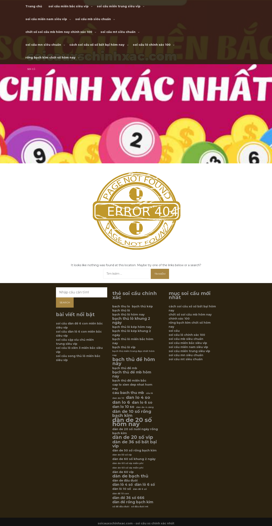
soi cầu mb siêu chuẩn (93, 19)
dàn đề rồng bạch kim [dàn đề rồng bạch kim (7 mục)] (132, 502)
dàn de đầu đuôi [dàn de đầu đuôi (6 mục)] (125, 480)
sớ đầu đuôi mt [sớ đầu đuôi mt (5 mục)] (139, 506)
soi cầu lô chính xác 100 (151, 45)
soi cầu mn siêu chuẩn (43, 45)
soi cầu (174, 331)
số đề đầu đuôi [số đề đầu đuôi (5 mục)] (120, 506)
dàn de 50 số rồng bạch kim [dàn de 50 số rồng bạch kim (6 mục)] (134, 450)
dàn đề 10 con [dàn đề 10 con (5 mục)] (120, 493)
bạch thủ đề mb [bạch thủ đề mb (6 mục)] (124, 368)
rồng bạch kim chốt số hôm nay (50, 57)
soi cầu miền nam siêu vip (46, 19)
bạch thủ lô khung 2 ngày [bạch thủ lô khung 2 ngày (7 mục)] (131, 321)
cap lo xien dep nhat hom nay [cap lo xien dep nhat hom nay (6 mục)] (132, 386)
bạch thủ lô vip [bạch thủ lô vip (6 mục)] (123, 347)
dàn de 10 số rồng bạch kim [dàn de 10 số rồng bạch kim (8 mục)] (131, 413)
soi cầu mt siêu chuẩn (117, 32)
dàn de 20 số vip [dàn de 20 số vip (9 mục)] (132, 437)
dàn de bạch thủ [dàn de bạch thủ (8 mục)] (130, 476)
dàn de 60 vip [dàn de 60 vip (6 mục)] (123, 472)
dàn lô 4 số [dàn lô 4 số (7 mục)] (122, 485)
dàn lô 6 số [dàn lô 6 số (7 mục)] (144, 485)
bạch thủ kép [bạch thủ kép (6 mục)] (142, 306)
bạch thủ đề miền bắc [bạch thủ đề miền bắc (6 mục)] (129, 380)
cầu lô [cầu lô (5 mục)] (149, 393)
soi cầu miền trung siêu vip (118, 6)
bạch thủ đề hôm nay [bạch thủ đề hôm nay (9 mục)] (133, 361)
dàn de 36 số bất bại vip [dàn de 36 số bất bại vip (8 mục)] (134, 444)
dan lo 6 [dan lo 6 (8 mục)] (121, 402)
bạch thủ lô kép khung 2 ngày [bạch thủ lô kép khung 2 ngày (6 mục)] (131, 333)
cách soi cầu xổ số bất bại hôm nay (97, 45)
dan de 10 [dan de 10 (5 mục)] (118, 398)
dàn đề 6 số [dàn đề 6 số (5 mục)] (140, 489)
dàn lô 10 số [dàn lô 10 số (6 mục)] (121, 489)
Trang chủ (33, 6)
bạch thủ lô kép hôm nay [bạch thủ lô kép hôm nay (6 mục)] (132, 327)
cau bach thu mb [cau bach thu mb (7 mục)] (128, 393)
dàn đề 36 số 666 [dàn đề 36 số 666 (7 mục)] (128, 498)
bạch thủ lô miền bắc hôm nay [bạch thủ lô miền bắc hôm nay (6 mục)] (132, 341)
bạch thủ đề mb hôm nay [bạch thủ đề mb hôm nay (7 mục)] (131, 374)
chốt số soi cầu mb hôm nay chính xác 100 (58, 32)
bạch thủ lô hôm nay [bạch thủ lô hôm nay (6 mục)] (128, 314)
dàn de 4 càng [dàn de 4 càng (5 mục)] (145, 407)
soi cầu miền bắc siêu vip (68, 6)
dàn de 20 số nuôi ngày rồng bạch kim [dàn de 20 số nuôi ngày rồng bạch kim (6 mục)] (135, 431)
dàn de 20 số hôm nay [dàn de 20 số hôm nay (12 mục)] (132, 422)
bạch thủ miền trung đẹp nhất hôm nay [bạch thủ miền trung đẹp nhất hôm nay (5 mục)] (133, 353)
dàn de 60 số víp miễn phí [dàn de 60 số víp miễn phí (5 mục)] (127, 467)
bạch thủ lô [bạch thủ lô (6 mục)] (121, 310)
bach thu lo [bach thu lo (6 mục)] (121, 306)
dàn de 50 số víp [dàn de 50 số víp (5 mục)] (122, 454)
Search (65, 302)
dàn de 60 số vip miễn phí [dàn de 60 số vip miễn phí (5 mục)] (127, 463)
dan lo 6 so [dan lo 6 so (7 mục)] (142, 402)
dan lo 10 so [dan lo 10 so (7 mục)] (123, 407)
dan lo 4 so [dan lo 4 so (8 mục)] (138, 397)
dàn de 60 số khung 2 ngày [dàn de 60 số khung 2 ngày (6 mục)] (134, 459)
